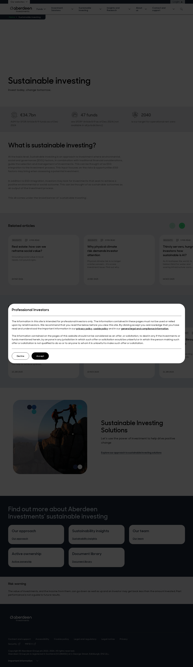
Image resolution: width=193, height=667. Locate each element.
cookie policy (100, 328)
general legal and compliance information (145, 328)
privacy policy (84, 328)
